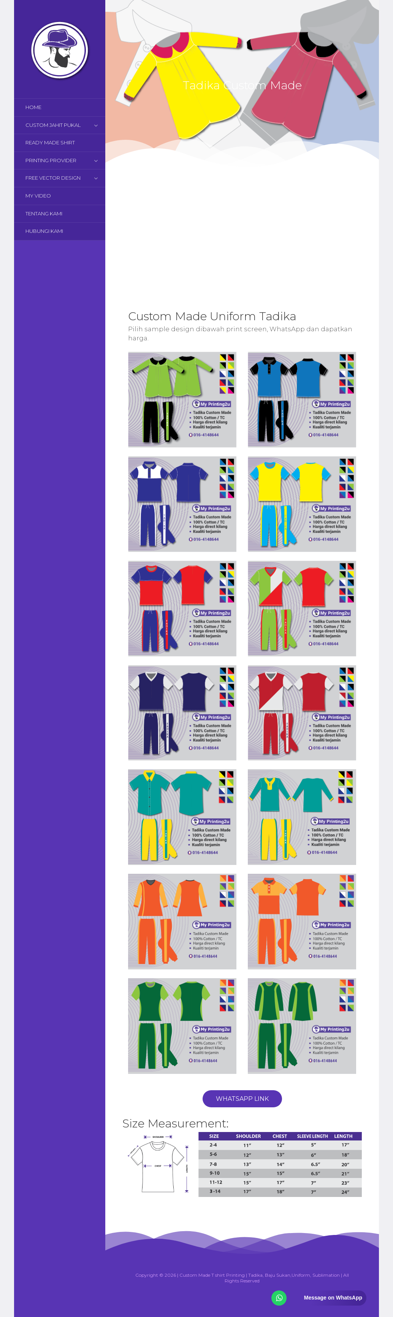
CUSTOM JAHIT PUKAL (53, 125)
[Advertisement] (242, 232)
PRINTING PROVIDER (50, 160)
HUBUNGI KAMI (44, 231)
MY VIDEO (38, 196)
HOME (33, 107)
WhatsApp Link (242, 1098)
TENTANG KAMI (43, 213)
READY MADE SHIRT (50, 142)
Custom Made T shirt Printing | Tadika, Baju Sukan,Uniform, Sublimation (259, 1275)
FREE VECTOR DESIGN (53, 178)
